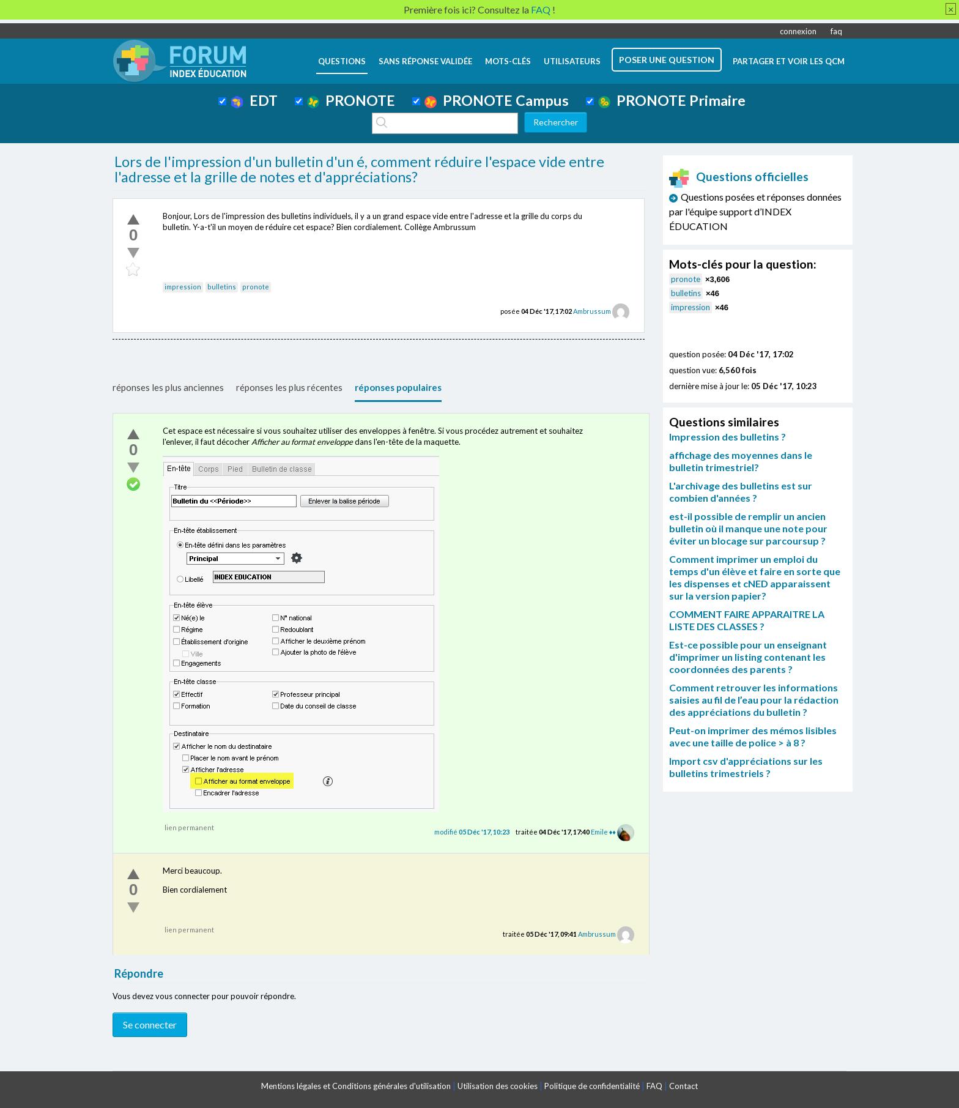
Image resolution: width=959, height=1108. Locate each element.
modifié (471, 832)
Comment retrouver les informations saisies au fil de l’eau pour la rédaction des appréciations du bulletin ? (754, 700)
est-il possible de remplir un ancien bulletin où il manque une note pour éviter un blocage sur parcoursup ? (748, 528)
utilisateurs (572, 61)
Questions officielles (739, 176)
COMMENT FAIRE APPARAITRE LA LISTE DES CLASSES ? (746, 620)
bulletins (221, 287)
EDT (254, 100)
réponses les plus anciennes (168, 387)
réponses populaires (398, 387)
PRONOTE (351, 100)
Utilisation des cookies (497, 1086)
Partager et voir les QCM (789, 61)
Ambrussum (592, 311)
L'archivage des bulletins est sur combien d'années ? (740, 492)
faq (836, 31)
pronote (255, 287)
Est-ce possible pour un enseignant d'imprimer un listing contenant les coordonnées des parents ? (748, 657)
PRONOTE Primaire (672, 100)
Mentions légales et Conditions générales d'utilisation (356, 1086)
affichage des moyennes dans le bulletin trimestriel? (740, 461)
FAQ (654, 1086)
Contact (683, 1086)
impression (183, 287)
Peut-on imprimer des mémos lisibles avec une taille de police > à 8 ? (753, 736)
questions (342, 61)
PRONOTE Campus (496, 100)
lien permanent (189, 827)
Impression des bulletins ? (727, 436)
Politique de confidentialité (592, 1086)
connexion (798, 31)
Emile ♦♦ (603, 832)
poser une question (666, 59)
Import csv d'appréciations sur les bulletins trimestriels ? (746, 767)
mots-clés (508, 61)
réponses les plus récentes (289, 387)
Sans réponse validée (425, 61)
